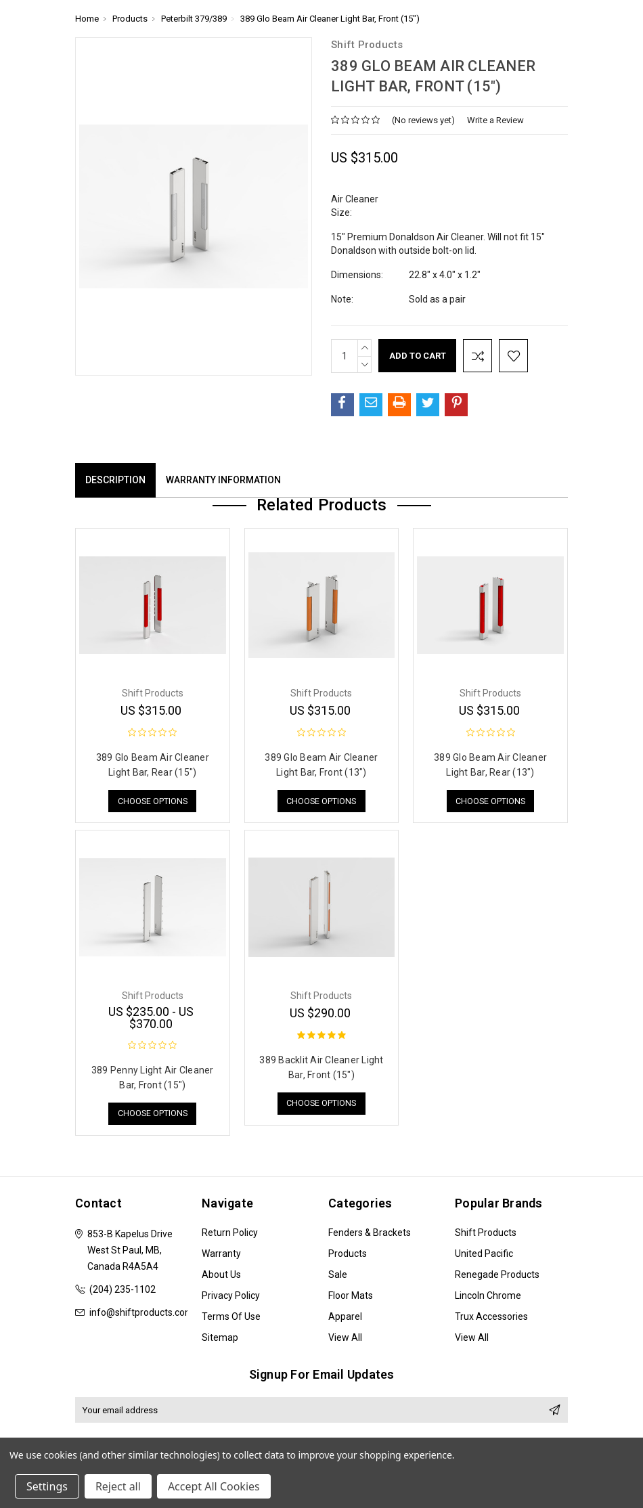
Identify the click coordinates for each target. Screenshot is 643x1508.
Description (115, 479)
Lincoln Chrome (488, 1296)
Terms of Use (231, 1317)
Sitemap (220, 1338)
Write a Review (495, 120)
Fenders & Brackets (369, 1233)
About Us (221, 1275)
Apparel (345, 1317)
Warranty (221, 1254)
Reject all (118, 1486)
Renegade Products (497, 1275)
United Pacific (484, 1254)
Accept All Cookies (214, 1486)
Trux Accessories (491, 1317)
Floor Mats (350, 1296)
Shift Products (485, 1233)
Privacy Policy (231, 1296)
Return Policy (230, 1233)
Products (347, 1254)
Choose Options (152, 801)
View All (345, 1338)
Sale (337, 1275)
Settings (47, 1486)
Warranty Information (223, 479)
